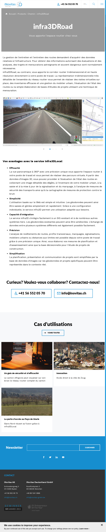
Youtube (63, 457)
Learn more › (84, 529)
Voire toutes (54, 333)
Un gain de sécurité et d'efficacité (21, 373)
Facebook (43, 457)
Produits (22, 14)
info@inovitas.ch (73, 293)
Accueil (12, 14)
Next (61, 148)
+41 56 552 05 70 (69, 4)
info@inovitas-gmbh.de (35, 497)
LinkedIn (56, 457)
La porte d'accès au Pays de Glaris (21, 419)
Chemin (31, 14)
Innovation (61, 373)
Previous (45, 148)
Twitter (50, 457)
